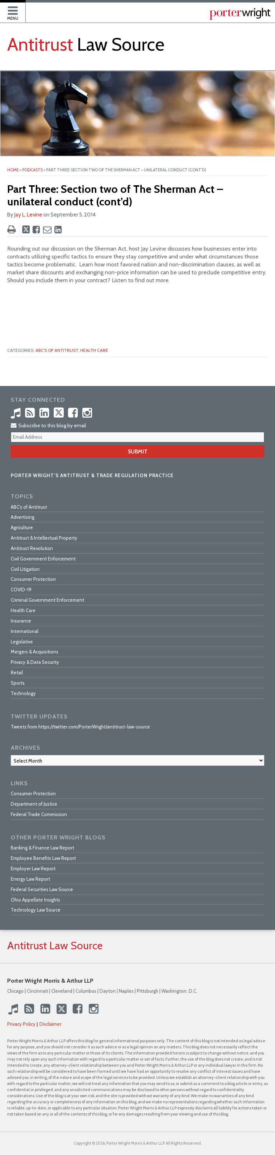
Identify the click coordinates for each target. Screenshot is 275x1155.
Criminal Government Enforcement (47, 600)
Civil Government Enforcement (43, 559)
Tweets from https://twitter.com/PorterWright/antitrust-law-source (80, 727)
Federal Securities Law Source (42, 889)
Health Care (94, 350)
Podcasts (32, 169)
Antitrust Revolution (32, 548)
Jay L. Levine (28, 214)
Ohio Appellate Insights (35, 900)
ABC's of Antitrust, (57, 350)
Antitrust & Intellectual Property (44, 538)
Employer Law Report (33, 868)
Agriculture (22, 527)
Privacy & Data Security (35, 662)
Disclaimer (50, 1024)
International (24, 631)
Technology (23, 693)
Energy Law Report (30, 879)
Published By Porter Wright (239, 14)
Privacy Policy (21, 1024)
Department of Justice (34, 804)
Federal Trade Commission (39, 814)
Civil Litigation (25, 569)
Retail (17, 672)
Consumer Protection (33, 579)
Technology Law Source (36, 910)
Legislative (22, 641)
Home (13, 169)
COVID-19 (21, 589)
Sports (18, 683)
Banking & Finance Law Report (42, 848)
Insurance (21, 621)
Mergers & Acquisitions (34, 652)
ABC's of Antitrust (29, 507)
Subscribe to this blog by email (48, 425)
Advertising (22, 517)
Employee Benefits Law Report (43, 858)
